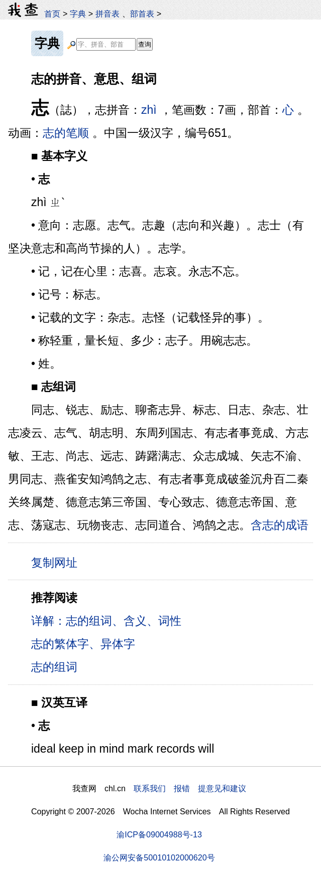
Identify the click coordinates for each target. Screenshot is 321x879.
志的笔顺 (66, 132)
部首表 (142, 13)
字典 (78, 13)
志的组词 (54, 666)
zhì (149, 109)
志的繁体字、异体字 (83, 643)
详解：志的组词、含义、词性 (106, 620)
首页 (52, 13)
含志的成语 (279, 525)
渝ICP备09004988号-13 (159, 834)
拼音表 (107, 13)
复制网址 (57, 562)
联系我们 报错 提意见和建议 (190, 788)
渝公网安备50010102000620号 (159, 857)
